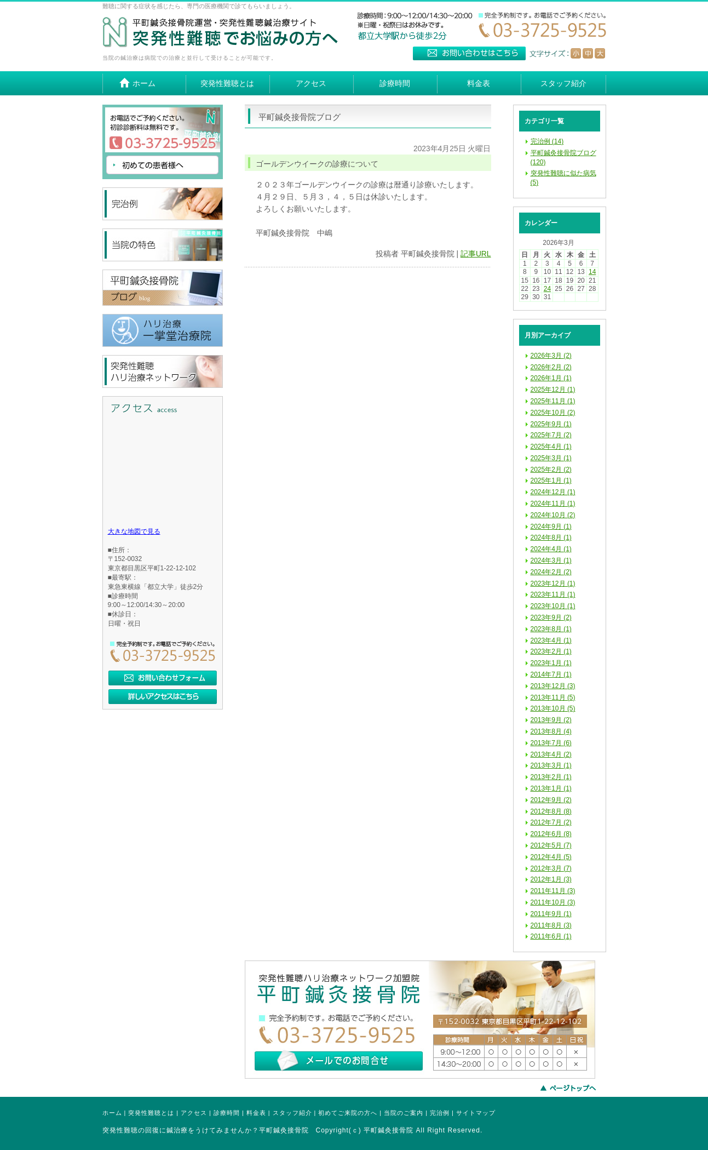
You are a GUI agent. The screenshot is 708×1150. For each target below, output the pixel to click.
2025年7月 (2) (551, 435)
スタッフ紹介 (292, 1112)
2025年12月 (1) (553, 389)
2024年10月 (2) (553, 515)
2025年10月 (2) (553, 412)
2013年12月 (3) (553, 686)
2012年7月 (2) (551, 822)
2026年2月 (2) (551, 367)
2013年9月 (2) (551, 720)
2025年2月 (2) (551, 469)
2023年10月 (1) (553, 606)
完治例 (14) (547, 141)
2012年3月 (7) (551, 868)
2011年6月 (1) (551, 936)
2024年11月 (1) (553, 503)
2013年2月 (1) (551, 777)
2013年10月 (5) (553, 708)
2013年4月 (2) (551, 754)
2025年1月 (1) (551, 480)
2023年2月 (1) (551, 651)
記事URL (476, 254)
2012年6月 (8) (551, 834)
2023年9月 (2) (551, 617)
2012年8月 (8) (551, 811)
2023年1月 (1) (551, 663)
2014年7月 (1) (551, 674)
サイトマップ (476, 1112)
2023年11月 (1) (553, 594)
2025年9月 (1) (551, 424)
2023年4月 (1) (551, 640)
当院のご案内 (403, 1112)
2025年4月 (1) (551, 446)
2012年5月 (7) (551, 845)
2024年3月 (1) (551, 560)
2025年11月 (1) (553, 401)
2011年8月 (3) (551, 925)
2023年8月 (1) (551, 629)
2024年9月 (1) (551, 526)
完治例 (440, 1112)
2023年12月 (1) (553, 583)
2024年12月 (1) (553, 492)
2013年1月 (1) (551, 788)
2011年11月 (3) (553, 891)
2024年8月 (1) (551, 537)
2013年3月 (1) (551, 765)
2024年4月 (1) (551, 549)
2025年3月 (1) (551, 458)
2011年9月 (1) (551, 914)
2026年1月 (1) (551, 378)
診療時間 (227, 1112)
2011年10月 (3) (553, 902)
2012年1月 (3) (551, 879)
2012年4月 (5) (551, 857)
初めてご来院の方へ (347, 1112)
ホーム (112, 1112)
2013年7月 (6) (551, 743)
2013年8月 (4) (551, 731)
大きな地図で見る (134, 531)
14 (592, 272)
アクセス (194, 1112)
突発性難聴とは (151, 1112)
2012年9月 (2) (551, 800)
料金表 (256, 1112)
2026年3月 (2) (551, 355)
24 (547, 289)
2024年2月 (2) (551, 572)
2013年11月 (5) (553, 697)
